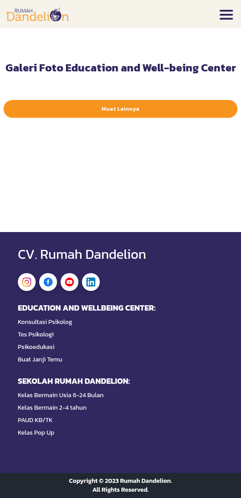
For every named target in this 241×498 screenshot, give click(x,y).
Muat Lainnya (120, 109)
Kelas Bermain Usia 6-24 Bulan (61, 395)
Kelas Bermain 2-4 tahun (52, 407)
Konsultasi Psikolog (45, 322)
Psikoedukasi (36, 347)
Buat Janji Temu (40, 359)
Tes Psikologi (36, 334)
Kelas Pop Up (36, 432)
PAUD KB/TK (35, 420)
